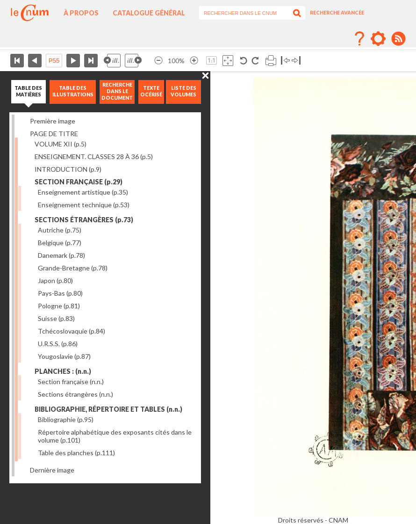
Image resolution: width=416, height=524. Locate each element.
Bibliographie (65, 419)
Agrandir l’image (194, 60)
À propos (81, 13)
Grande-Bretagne (73, 268)
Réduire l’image (158, 60)
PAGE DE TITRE (54, 134)
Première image (52, 121)
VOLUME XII (60, 144)
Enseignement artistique (83, 192)
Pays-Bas (60, 293)
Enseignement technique (83, 205)
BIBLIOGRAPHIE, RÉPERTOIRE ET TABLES (108, 409)
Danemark (61, 255)
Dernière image (52, 470)
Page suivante (73, 60)
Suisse (56, 318)
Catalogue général (149, 13)
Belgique (59, 243)
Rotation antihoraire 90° (243, 60)
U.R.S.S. (58, 344)
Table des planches (76, 453)
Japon (55, 280)
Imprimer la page (270, 60)
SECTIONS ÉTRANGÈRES (84, 220)
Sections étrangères (75, 394)
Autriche (59, 230)
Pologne (59, 306)
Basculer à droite (296, 60)
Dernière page (91, 60)
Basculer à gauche (285, 60)
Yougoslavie (64, 356)
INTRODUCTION (68, 169)
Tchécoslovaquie (71, 331)
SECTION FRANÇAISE (78, 182)
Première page (17, 60)
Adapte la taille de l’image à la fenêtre (227, 60)
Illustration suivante (133, 60)
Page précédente (35, 60)
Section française (71, 382)
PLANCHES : (63, 371)
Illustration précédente (112, 60)
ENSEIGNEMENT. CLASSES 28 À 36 (94, 156)
